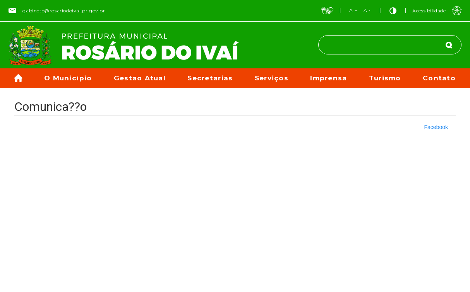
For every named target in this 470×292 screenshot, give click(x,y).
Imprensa (328, 78)
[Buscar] (449, 45)
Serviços (271, 78)
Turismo (385, 78)
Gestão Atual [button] (140, 78)
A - (367, 10)
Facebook (436, 127)
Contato (439, 78)
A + (353, 10)
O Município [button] (68, 78)
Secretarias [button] (210, 78)
